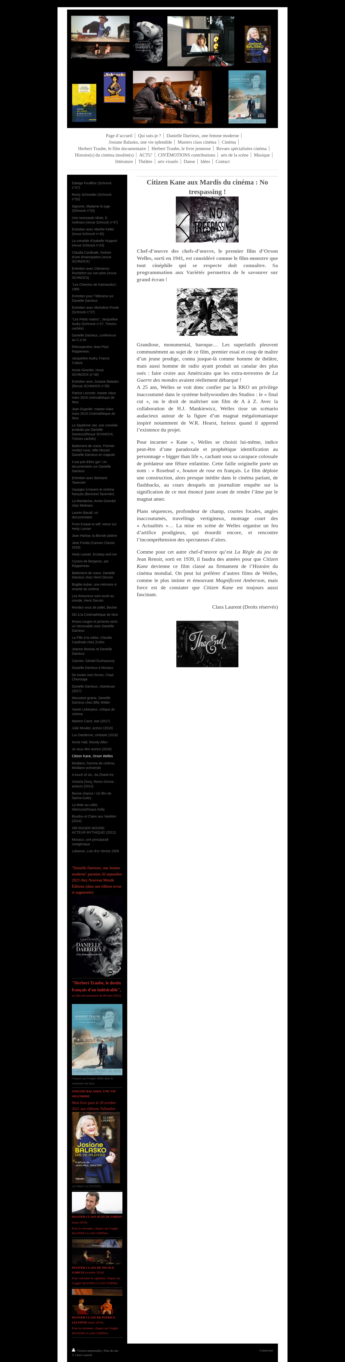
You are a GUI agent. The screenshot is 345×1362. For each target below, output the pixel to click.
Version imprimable (87, 1350)
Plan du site (111, 1350)
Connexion (266, 1350)
